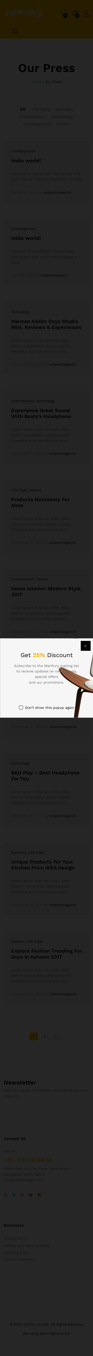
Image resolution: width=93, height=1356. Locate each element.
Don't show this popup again (49, 708)
